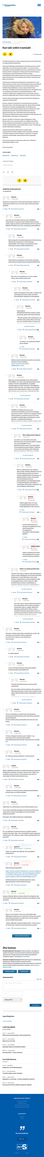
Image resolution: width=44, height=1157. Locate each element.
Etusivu (22, 1116)
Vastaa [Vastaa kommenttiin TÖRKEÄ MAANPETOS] (24, 559)
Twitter (27, 1153)
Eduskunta (6, 155)
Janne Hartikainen (11, 1071)
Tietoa (22, 1118)
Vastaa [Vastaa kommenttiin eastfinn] (5, 779)
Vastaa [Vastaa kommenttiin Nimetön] (5, 209)
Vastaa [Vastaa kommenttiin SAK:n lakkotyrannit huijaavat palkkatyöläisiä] (16, 458)
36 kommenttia (36, 54)
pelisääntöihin (25, 956)
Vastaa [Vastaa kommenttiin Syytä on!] (8, 856)
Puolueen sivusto (22, 1101)
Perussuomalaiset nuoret (22, 1107)
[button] (39, 4)
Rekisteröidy (24, 971)
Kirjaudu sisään (10, 971)
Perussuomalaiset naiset (22, 1105)
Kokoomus (14, 155)
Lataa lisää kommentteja (22, 936)
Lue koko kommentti (29, 326)
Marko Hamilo (11, 1077)
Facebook (16, 1153)
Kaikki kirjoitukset (8, 165)
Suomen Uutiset (22, 1103)
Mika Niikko (10, 1065)
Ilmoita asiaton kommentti (17, 209)
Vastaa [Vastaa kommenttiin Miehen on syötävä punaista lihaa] (13, 592)
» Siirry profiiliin (7, 1021)
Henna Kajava (11, 1082)
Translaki (23, 155)
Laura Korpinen (7, 42)
